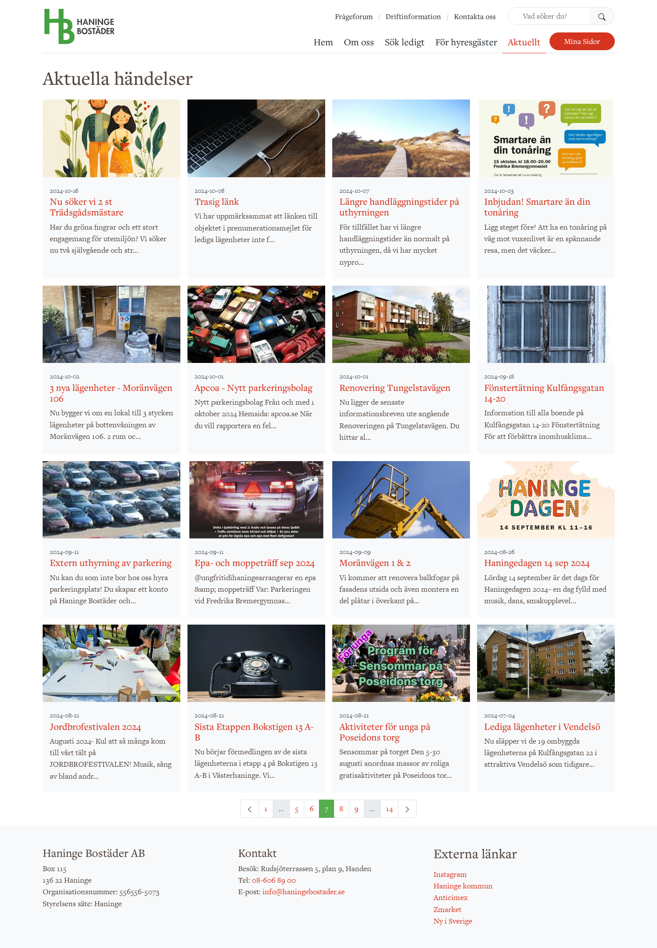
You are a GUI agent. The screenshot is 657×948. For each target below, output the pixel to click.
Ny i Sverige (453, 921)
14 (389, 808)
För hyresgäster (466, 42)
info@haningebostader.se (304, 891)
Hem (323, 42)
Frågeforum (354, 16)
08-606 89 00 (274, 880)
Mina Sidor (582, 41)
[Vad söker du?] (549, 16)
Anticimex (451, 897)
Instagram (450, 874)
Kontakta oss (475, 16)
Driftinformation (413, 16)
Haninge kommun (463, 885)
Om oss (359, 42)
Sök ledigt (405, 42)
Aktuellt (524, 42)
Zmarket (448, 909)
